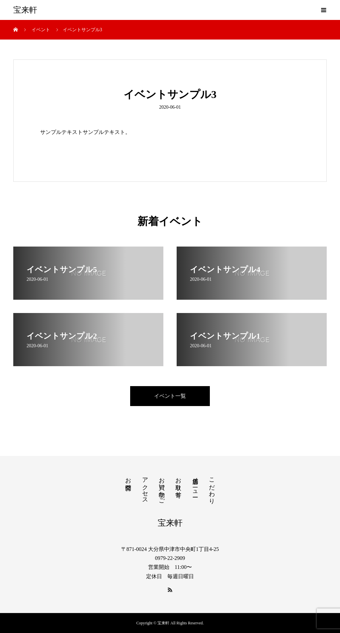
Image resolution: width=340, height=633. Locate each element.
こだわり (212, 487)
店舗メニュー (195, 484)
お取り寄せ (178, 484)
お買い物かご (161, 487)
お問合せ (128, 480)
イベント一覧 (170, 396)
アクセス (145, 487)
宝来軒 (25, 10)
